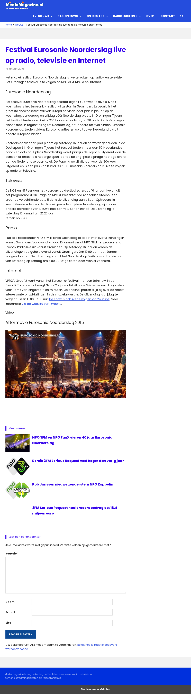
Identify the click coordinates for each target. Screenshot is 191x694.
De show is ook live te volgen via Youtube (79, 299)
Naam (9, 602)
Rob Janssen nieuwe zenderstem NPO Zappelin (72, 484)
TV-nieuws (43, 16)
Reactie (12, 554)
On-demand (97, 16)
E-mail (10, 612)
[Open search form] (182, 16)
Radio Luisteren (127, 16)
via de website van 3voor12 (41, 304)
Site (8, 623)
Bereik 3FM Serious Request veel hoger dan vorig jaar (78, 460)
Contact (167, 16)
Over (150, 16)
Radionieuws (69, 16)
